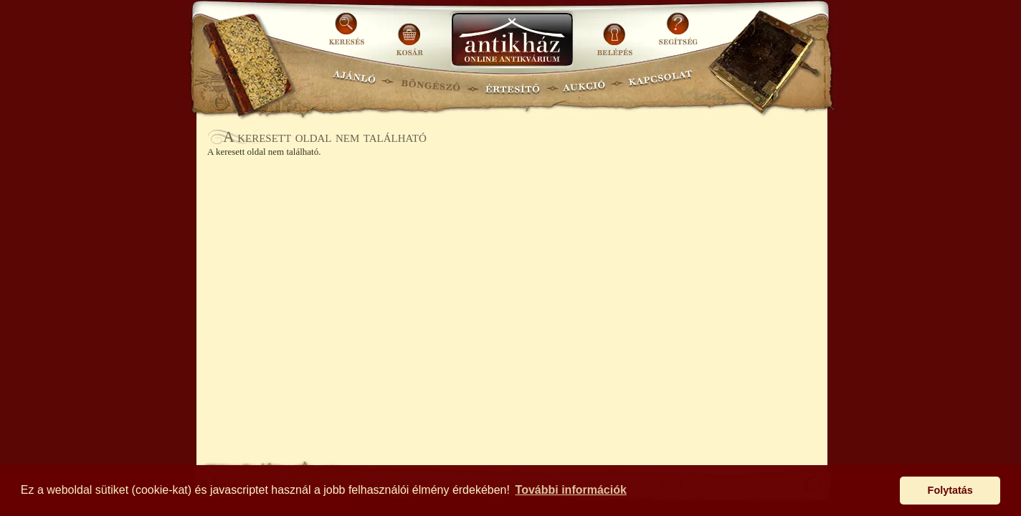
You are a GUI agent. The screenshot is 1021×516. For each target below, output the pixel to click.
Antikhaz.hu (512, 40)
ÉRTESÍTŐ (512, 82)
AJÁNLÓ (354, 82)
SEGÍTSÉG (677, 34)
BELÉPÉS (616, 34)
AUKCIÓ (583, 82)
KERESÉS (348, 34)
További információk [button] (571, 490)
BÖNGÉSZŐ (430, 82)
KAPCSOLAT (660, 82)
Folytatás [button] (950, 490)
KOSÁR (409, 34)
